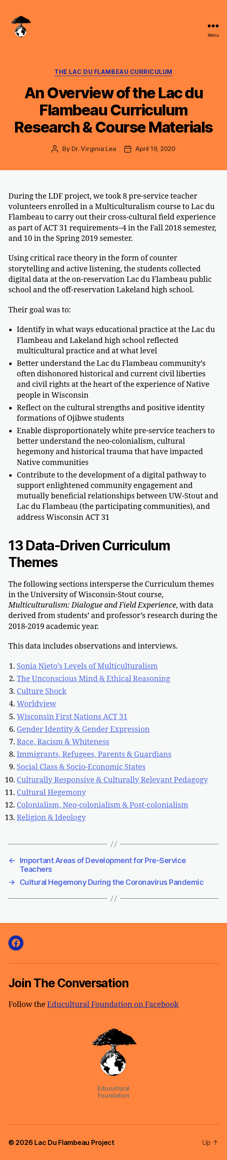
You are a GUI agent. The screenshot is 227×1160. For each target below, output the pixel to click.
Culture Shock (41, 691)
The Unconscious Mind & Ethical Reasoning (93, 679)
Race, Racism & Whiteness (63, 742)
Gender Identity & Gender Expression (83, 729)
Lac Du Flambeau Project (74, 1142)
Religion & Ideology (51, 818)
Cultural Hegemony (51, 792)
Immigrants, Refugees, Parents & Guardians (94, 754)
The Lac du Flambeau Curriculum (113, 71)
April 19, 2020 (155, 149)
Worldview (36, 704)
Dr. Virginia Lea (93, 149)
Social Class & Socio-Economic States (81, 767)
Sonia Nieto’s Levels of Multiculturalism (87, 666)
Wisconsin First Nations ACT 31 (72, 717)
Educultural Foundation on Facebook (113, 1004)
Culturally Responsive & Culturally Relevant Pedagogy (112, 780)
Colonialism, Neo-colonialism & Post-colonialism (102, 805)
